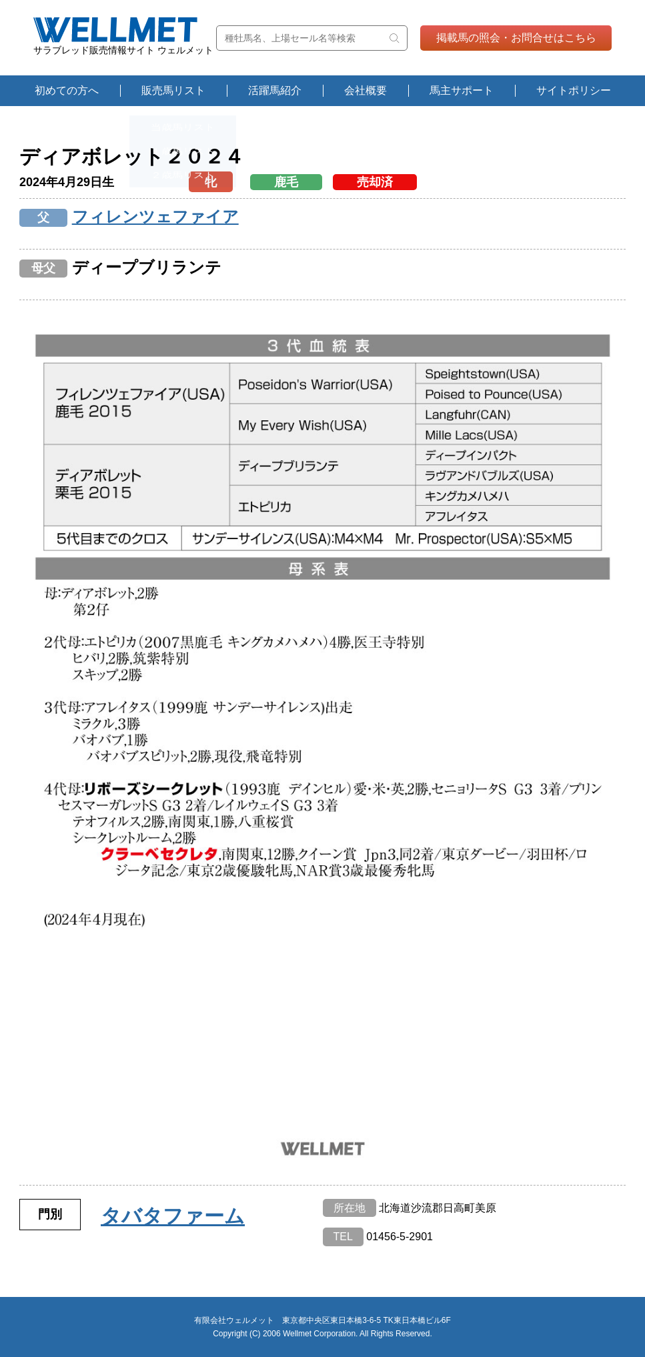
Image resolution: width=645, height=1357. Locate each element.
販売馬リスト (173, 90)
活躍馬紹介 (274, 90)
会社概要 (365, 90)
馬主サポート (462, 90)
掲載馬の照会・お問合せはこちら (516, 37)
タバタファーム (173, 1216)
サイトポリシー (573, 90)
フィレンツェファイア (155, 216)
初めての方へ (67, 90)
